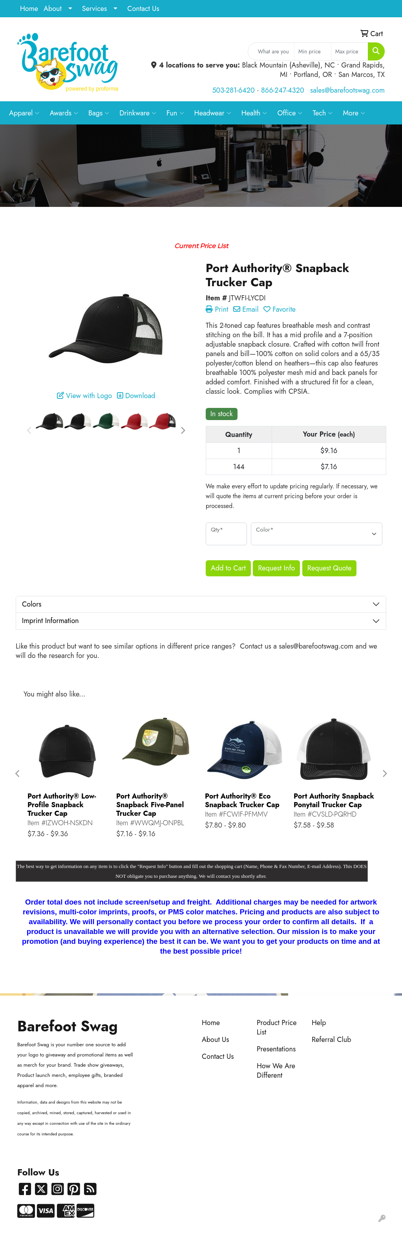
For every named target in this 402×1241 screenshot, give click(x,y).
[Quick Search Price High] (349, 51)
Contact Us (143, 9)
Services (94, 9)
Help (319, 1023)
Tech (322, 113)
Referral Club (331, 1039)
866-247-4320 (282, 90)
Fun (175, 113)
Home (29, 9)
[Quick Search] (271, 51)
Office (289, 113)
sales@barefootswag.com (347, 90)
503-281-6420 (233, 90)
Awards (63, 113)
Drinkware (137, 113)
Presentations (276, 1049)
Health (254, 113)
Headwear (212, 113)
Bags (98, 113)
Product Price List (277, 1027)
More (354, 113)
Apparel (24, 113)
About (53, 9)
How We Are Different (276, 1070)
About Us (215, 1039)
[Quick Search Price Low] (312, 51)
